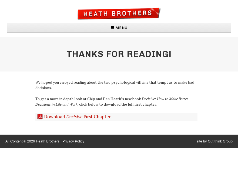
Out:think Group (220, 141)
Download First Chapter (77, 116)
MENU (119, 27)
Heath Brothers (119, 13)
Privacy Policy (73, 141)
